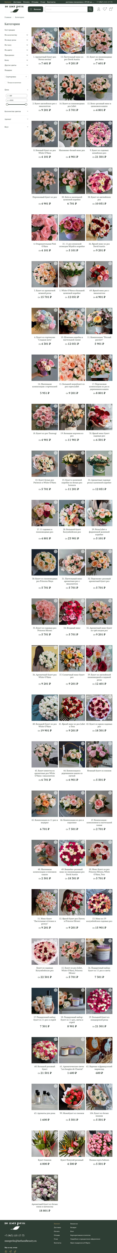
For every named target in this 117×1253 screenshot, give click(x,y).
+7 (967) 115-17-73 (104, 2)
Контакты (51, 2)
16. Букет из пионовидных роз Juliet (72, 104)
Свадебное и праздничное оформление (85, 1239)
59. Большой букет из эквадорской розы (99, 1018)
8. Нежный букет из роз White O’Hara (44, 151)
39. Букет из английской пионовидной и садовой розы (99, 677)
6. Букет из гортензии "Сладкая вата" (44, 338)
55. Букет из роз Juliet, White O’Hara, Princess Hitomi (71, 970)
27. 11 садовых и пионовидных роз (44, 530)
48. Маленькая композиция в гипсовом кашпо (44, 872)
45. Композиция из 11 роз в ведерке (45, 821)
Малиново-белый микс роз (72, 150)
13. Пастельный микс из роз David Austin (72, 58)
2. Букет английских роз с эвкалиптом (45, 104)
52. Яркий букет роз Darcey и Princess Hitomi (72, 920)
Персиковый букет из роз (45, 197)
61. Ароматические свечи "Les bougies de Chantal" (72, 1067)
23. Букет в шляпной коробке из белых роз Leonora (72, 482)
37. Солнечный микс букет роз (72, 676)
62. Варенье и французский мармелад (99, 1067)
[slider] (7, 104)
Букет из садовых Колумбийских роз (45, 969)
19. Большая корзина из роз (72, 434)
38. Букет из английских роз (99, 198)
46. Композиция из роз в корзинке (72, 821)
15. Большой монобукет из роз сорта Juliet (72, 385)
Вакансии (74, 1224)
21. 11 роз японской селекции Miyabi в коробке (72, 245)
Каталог (8, 2)
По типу (8, 45)
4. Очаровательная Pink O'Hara (44, 245)
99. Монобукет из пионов (72, 1113)
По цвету (8, 50)
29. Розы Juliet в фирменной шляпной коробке (99, 532)
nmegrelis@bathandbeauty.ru (21, 1240)
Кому (7, 60)
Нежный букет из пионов (99, 770)
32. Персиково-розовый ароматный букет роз (99, 580)
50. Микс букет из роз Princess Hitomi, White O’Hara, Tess (99, 872)
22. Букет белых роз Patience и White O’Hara (44, 481)
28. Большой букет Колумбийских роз (72, 530)
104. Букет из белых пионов (99, 1114)
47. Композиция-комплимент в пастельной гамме (99, 822)
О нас (42, 2)
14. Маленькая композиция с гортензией (44, 385)
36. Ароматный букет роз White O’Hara (45, 676)
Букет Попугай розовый (72, 1160)
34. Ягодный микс (72, 627)
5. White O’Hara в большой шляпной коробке (72, 291)
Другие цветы (10, 65)
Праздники (9, 55)
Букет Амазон (44, 1160)
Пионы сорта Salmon (99, 1160)
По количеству (11, 35)
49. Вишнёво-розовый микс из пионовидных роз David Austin (72, 872)
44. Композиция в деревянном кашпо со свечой (71, 773)
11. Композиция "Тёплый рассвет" (99, 338)
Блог (72, 1231)
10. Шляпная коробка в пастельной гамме (72, 338)
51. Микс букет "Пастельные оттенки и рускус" (45, 921)
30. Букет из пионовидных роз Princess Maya (44, 580)
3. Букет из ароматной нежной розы (44, 291)
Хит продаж (10, 30)
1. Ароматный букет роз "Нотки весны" (44, 58)
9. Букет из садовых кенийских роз (99, 151)
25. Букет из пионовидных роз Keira (99, 58)
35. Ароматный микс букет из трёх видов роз (99, 629)
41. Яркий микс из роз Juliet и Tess (72, 725)
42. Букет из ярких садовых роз (99, 725)
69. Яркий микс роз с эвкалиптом (99, 291)
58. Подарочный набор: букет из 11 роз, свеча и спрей (72, 1020)
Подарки (8, 70)
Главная (8, 17)
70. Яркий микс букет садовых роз (99, 434)
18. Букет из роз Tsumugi (44, 433)
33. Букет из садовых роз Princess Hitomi (44, 629)
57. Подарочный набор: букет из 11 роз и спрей (44, 1018)
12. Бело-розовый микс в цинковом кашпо (99, 104)
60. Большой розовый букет (44, 1067)
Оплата (26, 2)
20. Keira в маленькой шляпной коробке (72, 198)
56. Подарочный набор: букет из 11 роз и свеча (99, 969)
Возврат (73, 1227)
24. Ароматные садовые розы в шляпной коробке (99, 481)
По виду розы (10, 40)
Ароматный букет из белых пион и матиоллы (45, 1205)
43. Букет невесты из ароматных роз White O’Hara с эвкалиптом (45, 773)
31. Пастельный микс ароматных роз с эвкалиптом (72, 581)
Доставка (17, 2)
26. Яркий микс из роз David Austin (99, 245)
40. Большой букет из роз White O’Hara (45, 725)
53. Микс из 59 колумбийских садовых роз (99, 920)
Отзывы (35, 2)
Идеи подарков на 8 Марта (80, 1243)
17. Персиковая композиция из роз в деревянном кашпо (99, 386)
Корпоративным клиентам (80, 1235)
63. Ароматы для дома (44, 1113)
